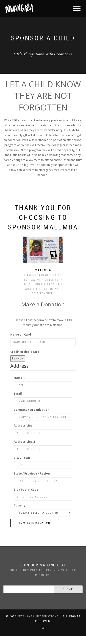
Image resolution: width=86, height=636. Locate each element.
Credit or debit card (24, 352)
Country (19, 505)
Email (18, 394)
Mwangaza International (39, 616)
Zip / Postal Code (26, 490)
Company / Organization (31, 410)
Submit (68, 589)
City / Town (22, 458)
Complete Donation (34, 522)
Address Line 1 (24, 425)
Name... (19, 378)
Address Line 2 (24, 442)
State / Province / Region (32, 473)
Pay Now (17, 358)
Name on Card (20, 334)
